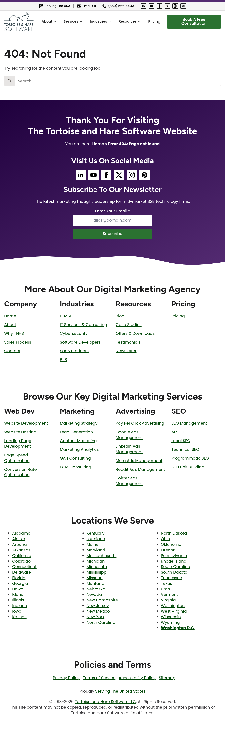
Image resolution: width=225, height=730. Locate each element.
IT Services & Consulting (83, 324)
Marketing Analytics (79, 449)
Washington (173, 606)
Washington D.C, (178, 628)
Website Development (26, 423)
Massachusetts (102, 556)
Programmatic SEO (190, 458)
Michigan (96, 561)
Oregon (168, 550)
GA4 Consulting (75, 458)
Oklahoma (171, 544)
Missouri (95, 578)
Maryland (96, 550)
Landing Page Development (17, 443)
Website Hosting (20, 432)
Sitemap (167, 678)
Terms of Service (99, 678)
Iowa (17, 611)
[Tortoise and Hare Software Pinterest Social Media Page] (183, 6)
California (21, 556)
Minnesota (97, 567)
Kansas (19, 617)
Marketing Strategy (78, 423)
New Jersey (98, 606)
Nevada (94, 594)
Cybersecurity (74, 333)
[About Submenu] (55, 21)
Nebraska (96, 589)
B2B (63, 359)
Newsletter (126, 351)
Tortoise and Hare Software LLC (105, 702)
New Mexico (98, 611)
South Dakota (174, 572)
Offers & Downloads (135, 333)
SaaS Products (74, 351)
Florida (18, 578)
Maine (93, 544)
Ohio (165, 539)
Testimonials (128, 342)
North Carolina (101, 622)
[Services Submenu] (82, 21)
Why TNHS (14, 333)
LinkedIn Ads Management (129, 449)
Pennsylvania (174, 556)
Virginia (168, 600)
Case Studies (129, 324)
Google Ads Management (129, 434)
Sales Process (17, 342)
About (46, 21)
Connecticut (24, 567)
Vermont (169, 594)
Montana (95, 583)
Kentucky (96, 533)
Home (98, 144)
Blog (120, 316)
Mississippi (97, 572)
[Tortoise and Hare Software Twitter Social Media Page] (167, 6)
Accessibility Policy (137, 678)
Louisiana (96, 539)
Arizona (19, 544)
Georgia (20, 583)
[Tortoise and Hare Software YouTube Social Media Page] (151, 6)
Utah (165, 589)
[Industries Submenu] (110, 21)
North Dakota (174, 533)
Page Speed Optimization (16, 457)
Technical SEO (185, 449)
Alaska (18, 539)
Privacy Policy (66, 678)
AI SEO (177, 432)
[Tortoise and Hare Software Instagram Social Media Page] (175, 6)
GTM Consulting (75, 467)
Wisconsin (171, 617)
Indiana (19, 606)
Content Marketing (78, 440)
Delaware (21, 572)
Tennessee (171, 578)
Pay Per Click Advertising (140, 423)
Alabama (21, 533)
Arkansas (21, 550)
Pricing (154, 21)
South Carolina (175, 567)
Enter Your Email (112, 211)
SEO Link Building (187, 467)
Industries (98, 21)
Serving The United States (120, 691)
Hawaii (18, 589)
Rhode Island (173, 561)
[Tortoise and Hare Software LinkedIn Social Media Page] (143, 6)
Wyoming (170, 622)
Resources (127, 21)
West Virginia (174, 611)
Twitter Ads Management (129, 480)
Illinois (18, 600)
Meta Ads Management (139, 460)
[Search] (9, 81)
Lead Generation (76, 432)
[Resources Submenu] (140, 21)
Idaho (18, 594)
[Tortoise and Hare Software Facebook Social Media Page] (159, 6)
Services (70, 21)
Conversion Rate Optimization (20, 472)
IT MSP (66, 316)
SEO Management (189, 423)
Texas (166, 583)
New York (95, 617)
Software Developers (80, 342)
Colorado (21, 561)
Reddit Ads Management (140, 469)
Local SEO (180, 440)
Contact (12, 351)
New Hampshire (102, 600)
